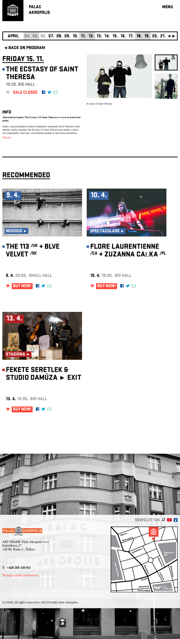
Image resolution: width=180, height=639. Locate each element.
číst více (6, 137)
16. (123, 36)
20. (155, 36)
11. (83, 36)
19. (147, 36)
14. (107, 36)
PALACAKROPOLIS (39, 10)
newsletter (147, 520)
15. (115, 36)
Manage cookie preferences (20, 575)
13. (99, 36)
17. (131, 36)
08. (59, 36)
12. (91, 36)
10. (75, 36)
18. (139, 36)
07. (51, 36)
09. (67, 36)
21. (163, 36)
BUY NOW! (22, 286)
